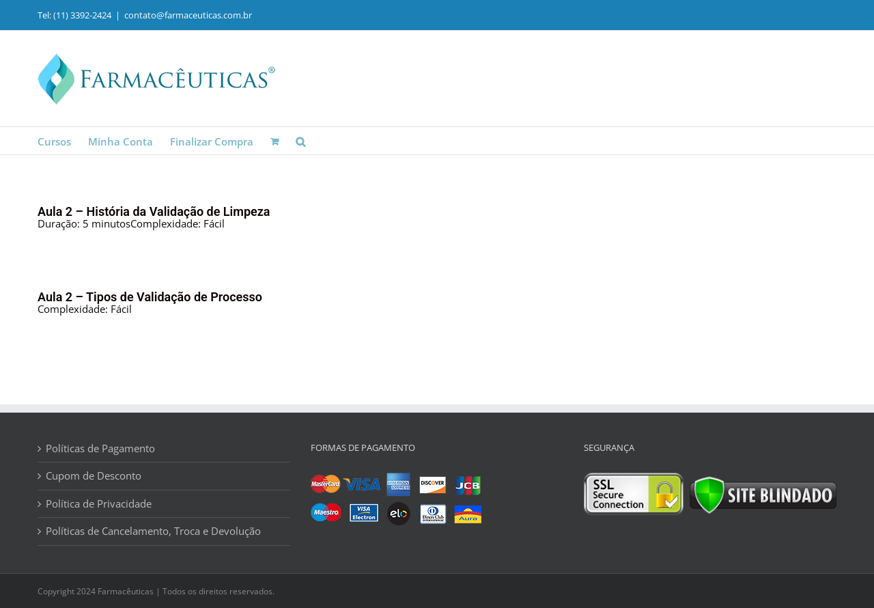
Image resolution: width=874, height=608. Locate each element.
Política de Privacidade (99, 503)
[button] (300, 140)
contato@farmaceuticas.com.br (188, 15)
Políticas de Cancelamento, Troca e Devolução (153, 531)
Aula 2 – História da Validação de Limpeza (154, 211)
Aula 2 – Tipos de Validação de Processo (150, 297)
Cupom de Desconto (93, 475)
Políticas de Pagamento (100, 448)
